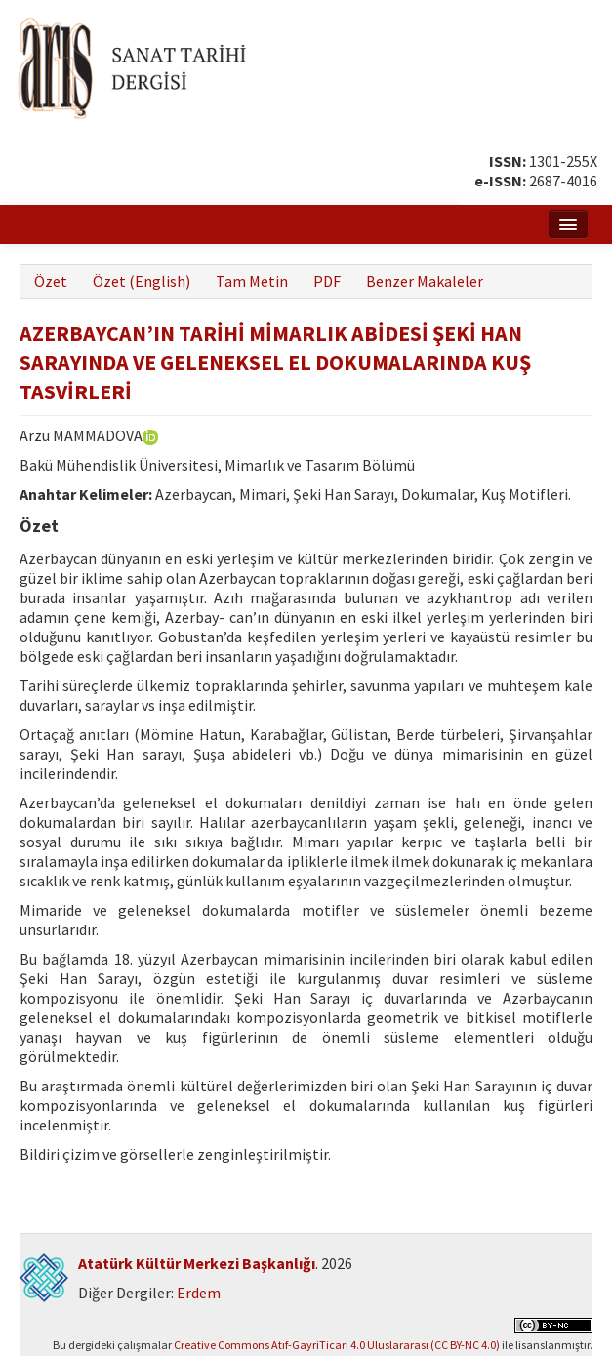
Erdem (199, 1292)
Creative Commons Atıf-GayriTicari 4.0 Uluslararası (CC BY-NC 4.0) (337, 1344)
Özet (50, 281)
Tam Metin (252, 281)
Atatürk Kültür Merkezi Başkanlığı (196, 1263)
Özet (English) (141, 281)
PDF (327, 281)
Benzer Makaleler (424, 281)
